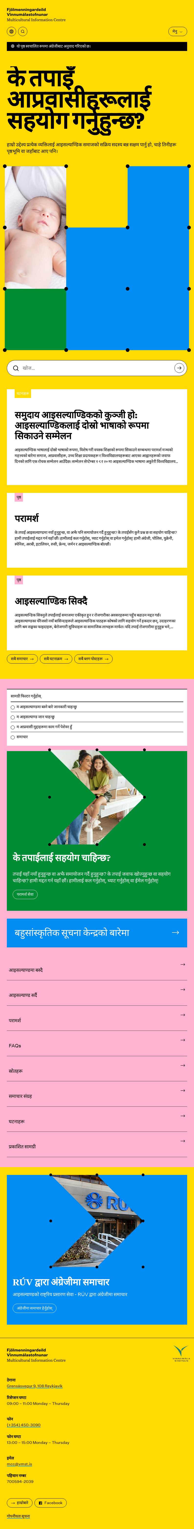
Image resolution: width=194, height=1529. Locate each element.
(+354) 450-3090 (24, 1425)
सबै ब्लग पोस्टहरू (93, 658)
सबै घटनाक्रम (56, 658)
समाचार (22, 737)
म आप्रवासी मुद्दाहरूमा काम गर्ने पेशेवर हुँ (44, 727)
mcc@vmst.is (19, 1464)
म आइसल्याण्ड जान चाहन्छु (35, 717)
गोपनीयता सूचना (18, 1516)
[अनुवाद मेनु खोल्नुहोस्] (11, 31)
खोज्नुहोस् (180, 369)
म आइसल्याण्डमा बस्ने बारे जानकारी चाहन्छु (47, 707)
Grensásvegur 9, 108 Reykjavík (35, 1386)
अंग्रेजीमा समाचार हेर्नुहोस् (34, 1308)
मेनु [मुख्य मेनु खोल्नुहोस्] (177, 31)
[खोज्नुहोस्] (22, 31)
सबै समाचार (22, 658)
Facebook (51, 1502)
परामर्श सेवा (25, 894)
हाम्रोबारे (19, 1502)
